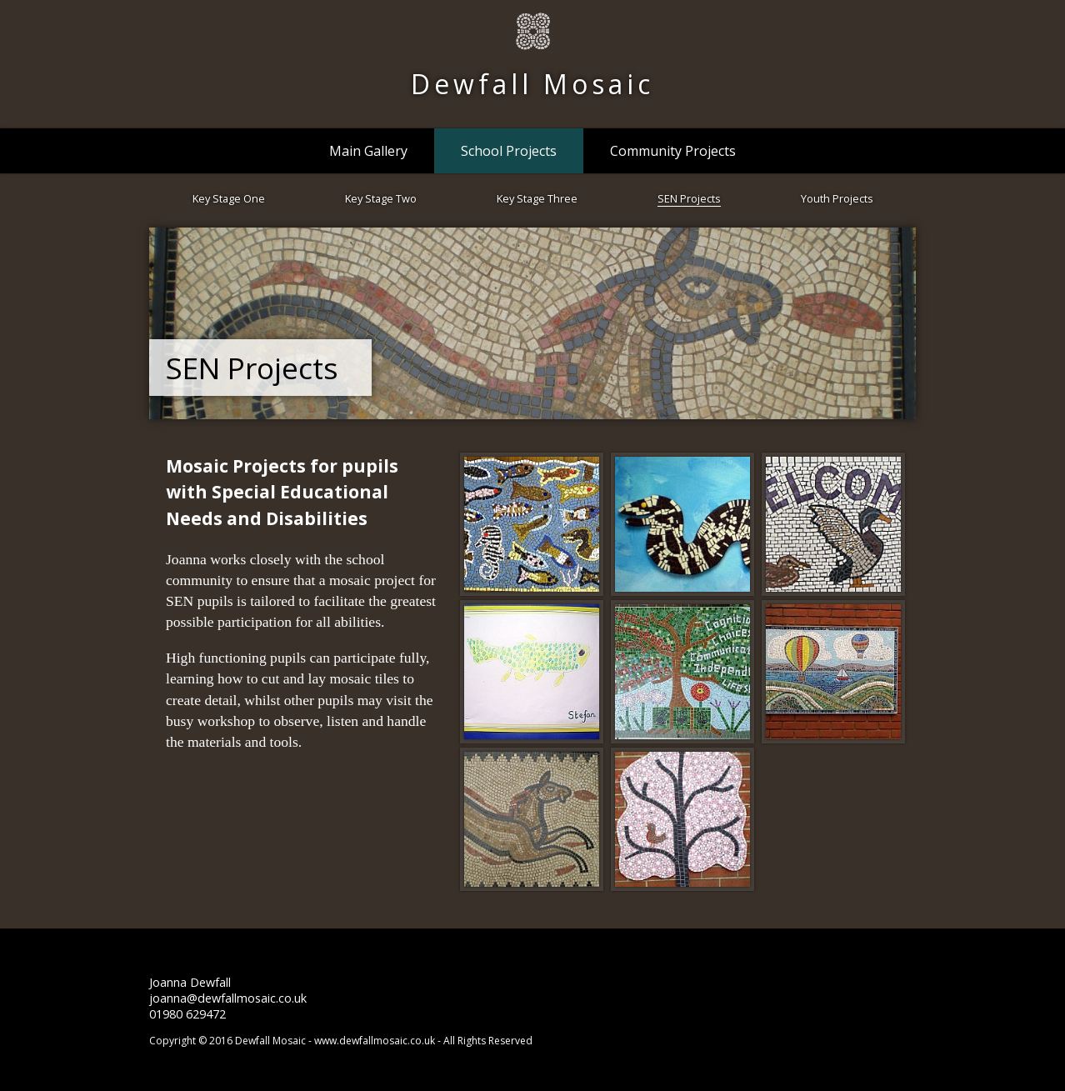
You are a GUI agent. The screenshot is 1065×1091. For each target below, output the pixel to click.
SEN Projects (689, 198)
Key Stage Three (537, 198)
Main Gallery (368, 151)
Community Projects (673, 151)
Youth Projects (837, 198)
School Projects (509, 151)
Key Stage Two (381, 198)
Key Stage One (228, 198)
